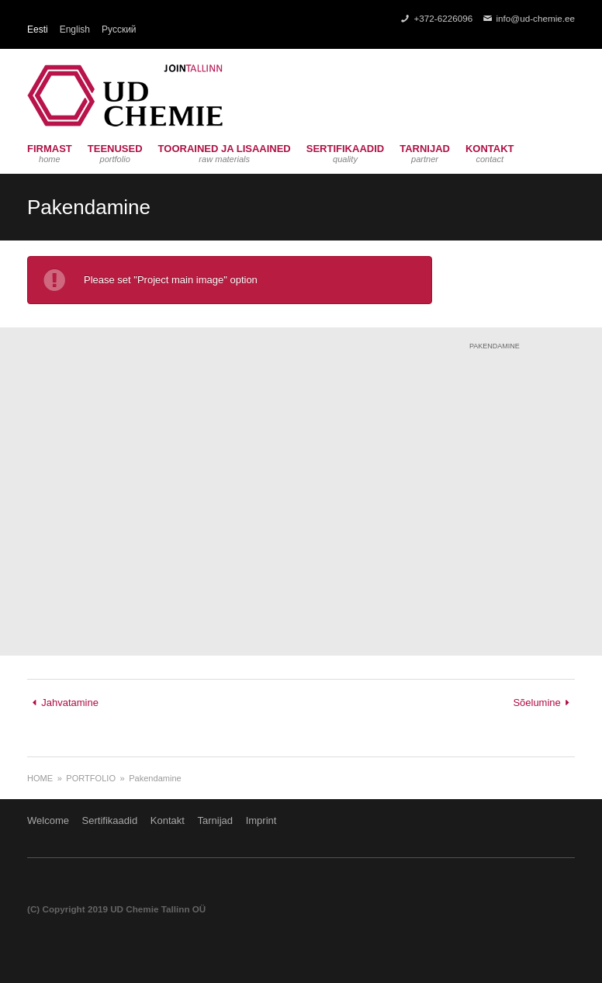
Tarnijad (215, 820)
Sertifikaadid (110, 820)
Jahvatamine (70, 702)
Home (40, 778)
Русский (119, 29)
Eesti (37, 29)
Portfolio (91, 778)
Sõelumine (536, 702)
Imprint (261, 820)
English (75, 29)
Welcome (48, 820)
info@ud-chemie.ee (535, 18)
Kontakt (167, 820)
